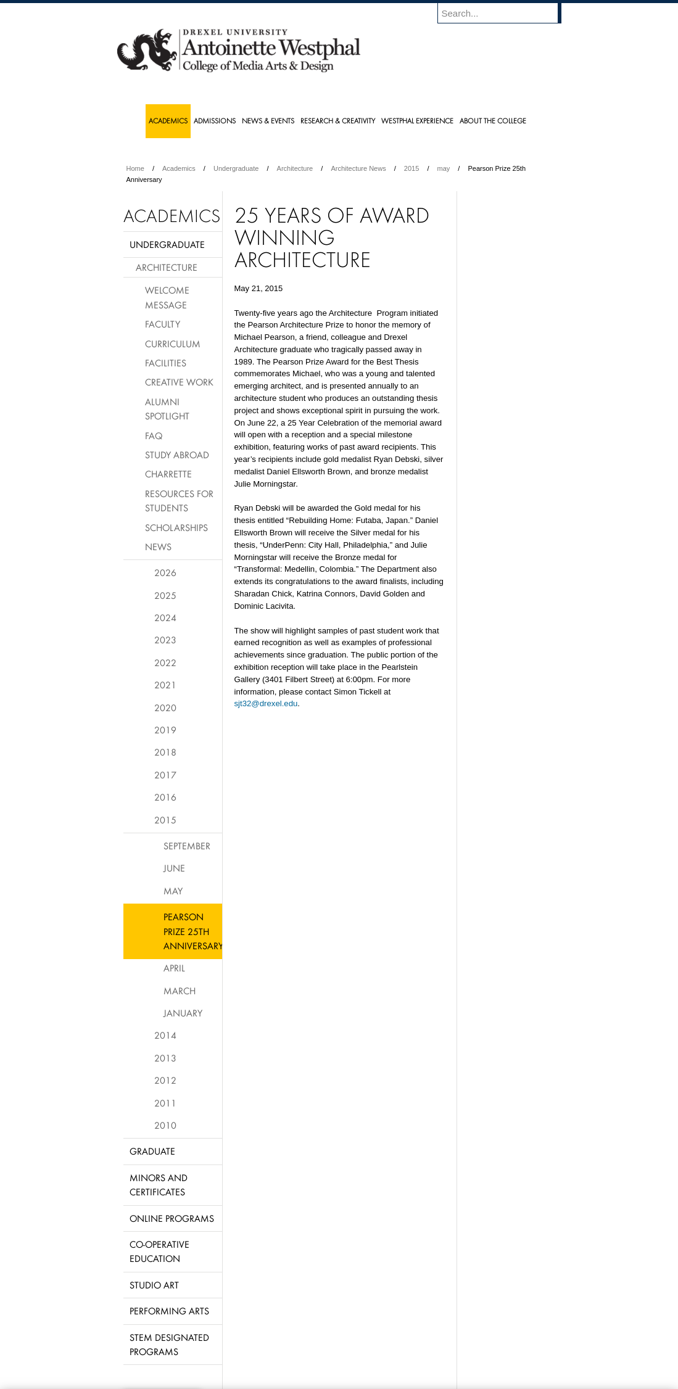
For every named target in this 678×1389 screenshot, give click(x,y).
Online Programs (172, 1218)
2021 (165, 684)
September (186, 845)
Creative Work (179, 382)
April (174, 968)
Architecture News (358, 168)
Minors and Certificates (159, 1184)
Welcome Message (167, 297)
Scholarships (176, 527)
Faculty (162, 324)
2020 (165, 707)
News (158, 546)
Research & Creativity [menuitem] (337, 120)
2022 (165, 662)
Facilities (165, 363)
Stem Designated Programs (169, 1344)
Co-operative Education (159, 1251)
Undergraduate (235, 168)
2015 (411, 168)
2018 (165, 752)
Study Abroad (177, 454)
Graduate (152, 1151)
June (174, 868)
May (173, 890)
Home (135, 168)
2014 (165, 1035)
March (179, 990)
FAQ (153, 435)
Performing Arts (169, 1311)
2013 (165, 1058)
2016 (165, 797)
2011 (165, 1103)
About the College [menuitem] (493, 120)
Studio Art (154, 1285)
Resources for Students (179, 500)
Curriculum (173, 343)
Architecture (295, 168)
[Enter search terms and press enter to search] (505, 13)
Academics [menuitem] (168, 120)
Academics (179, 168)
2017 (165, 775)
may (443, 168)
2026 (165, 572)
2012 (165, 1080)
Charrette (168, 474)
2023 (165, 639)
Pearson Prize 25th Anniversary (192, 931)
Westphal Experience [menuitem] (417, 120)
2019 (165, 729)
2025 (165, 595)
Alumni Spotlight (167, 408)
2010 (165, 1125)
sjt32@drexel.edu (266, 703)
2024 (165, 617)
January (182, 1013)
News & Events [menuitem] (268, 120)
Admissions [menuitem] (215, 120)
